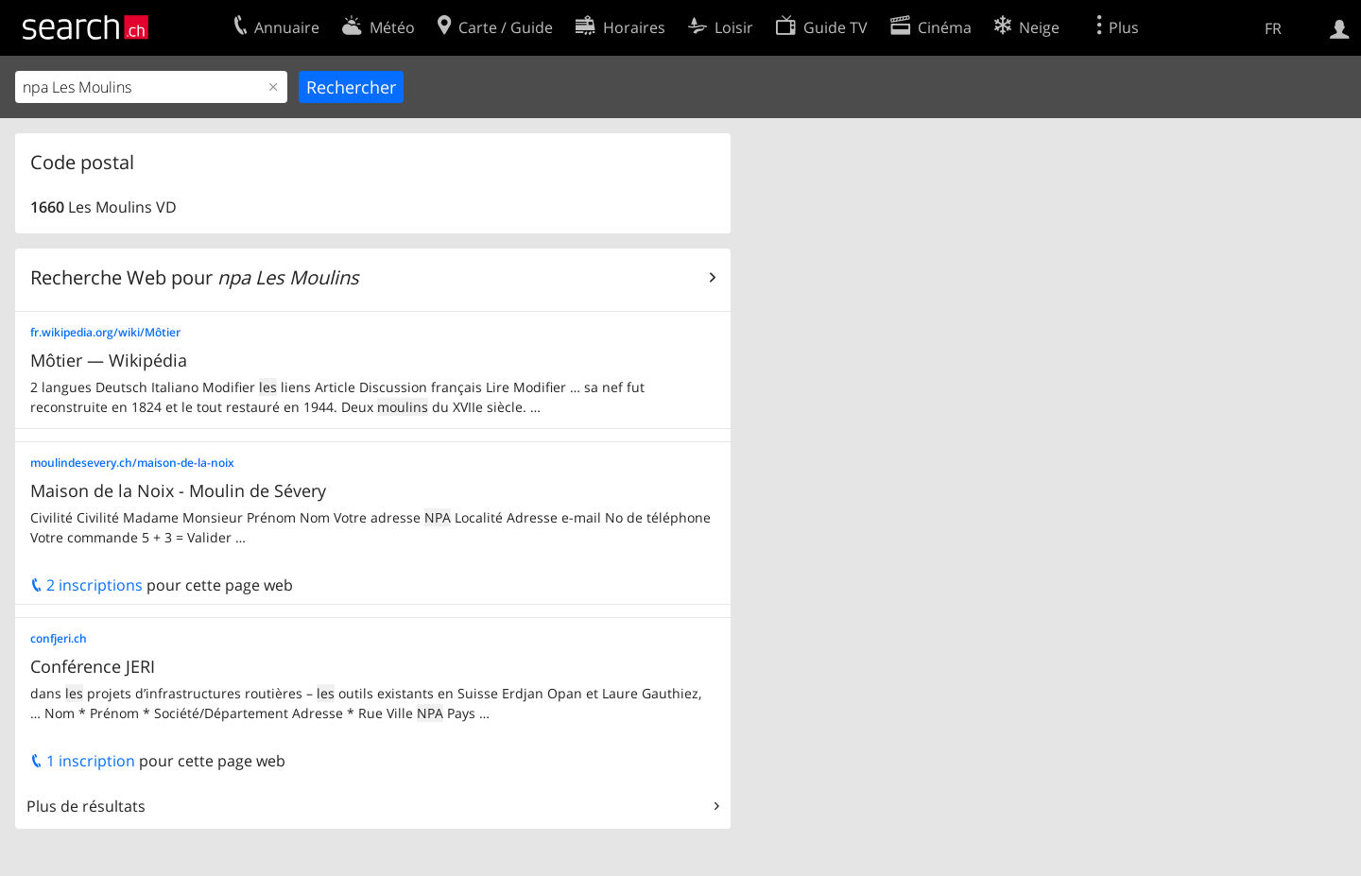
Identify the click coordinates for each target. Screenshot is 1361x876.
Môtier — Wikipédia (108, 360)
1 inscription (82, 760)
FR (1273, 28)
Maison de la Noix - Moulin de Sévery (178, 490)
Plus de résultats (86, 806)
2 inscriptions (86, 585)
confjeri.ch (58, 638)
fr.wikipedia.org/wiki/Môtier (105, 332)
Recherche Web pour (194, 277)
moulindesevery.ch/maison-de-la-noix (132, 463)
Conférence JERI (92, 666)
